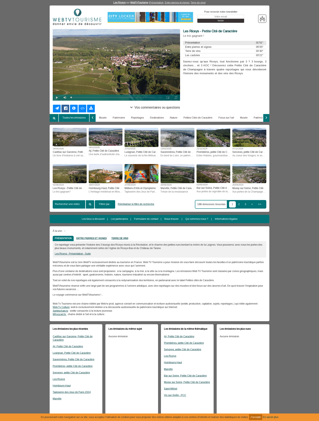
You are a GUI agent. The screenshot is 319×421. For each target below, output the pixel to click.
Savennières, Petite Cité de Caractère (73, 359)
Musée (103, 117)
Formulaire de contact (146, 219)
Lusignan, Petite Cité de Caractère (72, 352)
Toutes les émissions (74, 117)
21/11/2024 (202, 148)
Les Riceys (119, 2)
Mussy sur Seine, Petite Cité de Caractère (187, 382)
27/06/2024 (130, 185)
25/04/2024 (237, 185)
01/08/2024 (58, 185)
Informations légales (226, 219)
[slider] (113, 97)
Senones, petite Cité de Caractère (71, 372)
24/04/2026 (58, 148)
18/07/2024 (94, 185)
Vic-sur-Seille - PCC (175, 395)
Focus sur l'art (226, 117)
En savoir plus (270, 417)
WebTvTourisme (139, 2)
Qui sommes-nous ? (196, 219)
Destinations (157, 117)
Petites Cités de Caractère (198, 117)
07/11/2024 (237, 148)
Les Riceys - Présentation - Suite (73, 253)
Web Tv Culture (61, 307)
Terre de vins (198, 2)
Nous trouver (171, 219)
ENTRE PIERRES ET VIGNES (91, 238)
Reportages (137, 117)
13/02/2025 (166, 148)
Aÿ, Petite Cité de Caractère (68, 346)
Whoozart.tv (60, 314)
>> (259, 204)
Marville (57, 398)
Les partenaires (119, 219)
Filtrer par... (105, 204)
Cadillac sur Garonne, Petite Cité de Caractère (73, 338)
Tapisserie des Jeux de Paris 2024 (72, 392)
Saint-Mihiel (170, 388)
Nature (173, 117)
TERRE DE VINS (119, 238)
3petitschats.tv (60, 310)
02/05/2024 (202, 184)
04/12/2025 (94, 147)
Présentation (157, 2)
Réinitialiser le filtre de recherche (136, 204)
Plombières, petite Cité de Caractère (73, 366)
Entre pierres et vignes (177, 2)
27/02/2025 (130, 148)
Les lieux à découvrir (93, 219)
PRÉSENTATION (63, 238)
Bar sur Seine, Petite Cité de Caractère (185, 375)
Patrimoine (119, 117)
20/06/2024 (166, 185)
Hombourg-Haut (62, 385)
